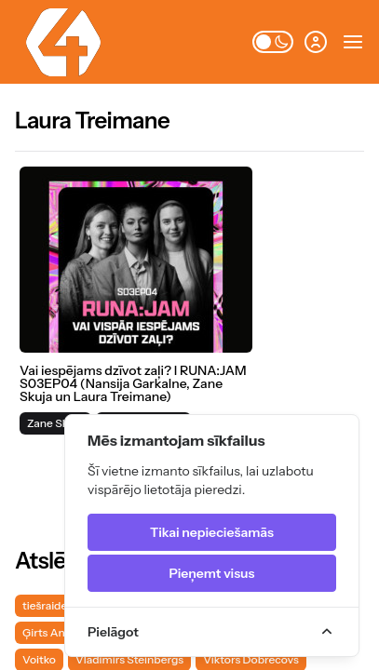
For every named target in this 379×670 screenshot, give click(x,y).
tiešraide (44, 605)
